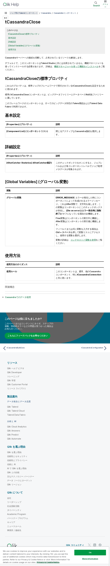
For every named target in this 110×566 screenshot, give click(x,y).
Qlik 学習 (11, 380)
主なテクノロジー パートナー (20, 476)
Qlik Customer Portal (17, 384)
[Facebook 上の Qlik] (100, 545)
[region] (54, 556)
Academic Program (16, 514)
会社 (9, 498)
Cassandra (46, 13)
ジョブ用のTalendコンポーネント (24, 13)
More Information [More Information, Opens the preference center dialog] (90, 559)
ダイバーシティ (14, 510)
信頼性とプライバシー (17, 460)
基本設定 (12, 38)
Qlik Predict (12, 434)
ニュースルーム (14, 526)
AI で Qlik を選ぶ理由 (16, 468)
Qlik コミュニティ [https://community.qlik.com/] (75, 545)
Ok (90, 552)
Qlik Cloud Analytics (16, 426)
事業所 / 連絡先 (14, 530)
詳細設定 (12, 41)
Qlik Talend (12, 406)
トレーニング (13, 376)
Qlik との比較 (13, 472)
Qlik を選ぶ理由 (14, 452)
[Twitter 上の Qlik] (89, 545)
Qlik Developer (14, 372)
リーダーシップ (14, 502)
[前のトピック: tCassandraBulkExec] (28, 348)
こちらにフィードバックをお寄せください (27, 335)
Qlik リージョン (14, 484)
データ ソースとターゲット (19, 480)
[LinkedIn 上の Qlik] (95, 545)
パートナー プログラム (17, 518)
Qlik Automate (14, 438)
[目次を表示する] (6, 13)
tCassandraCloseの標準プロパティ (23, 34)
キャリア (11, 522)
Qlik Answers (13, 430)
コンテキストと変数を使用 (83, 240)
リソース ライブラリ (16, 388)
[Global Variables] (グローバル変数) (24, 45)
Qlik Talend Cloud (15, 411)
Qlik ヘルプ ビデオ (15, 368)
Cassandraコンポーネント (65, 13)
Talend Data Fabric (16, 415)
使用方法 (12, 49)
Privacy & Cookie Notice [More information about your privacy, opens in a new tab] (48, 562)
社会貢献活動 (13, 506)
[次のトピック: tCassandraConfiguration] (82, 348)
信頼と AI (11, 464)
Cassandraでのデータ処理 (18, 297)
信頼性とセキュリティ (17, 456)
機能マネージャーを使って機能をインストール (76, 66)
